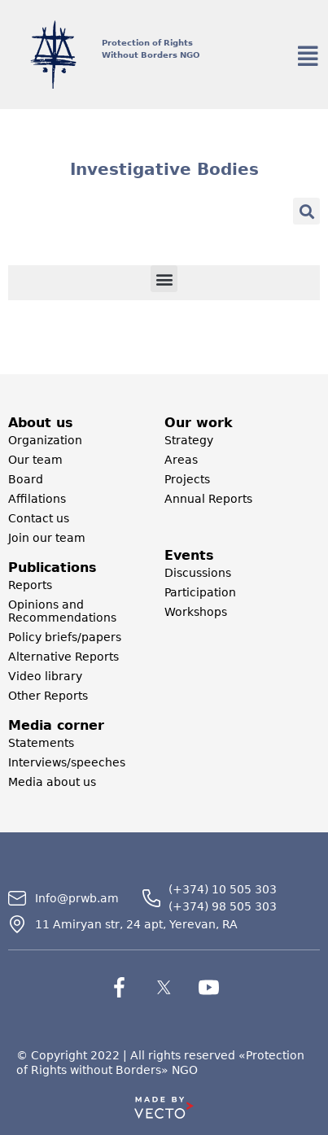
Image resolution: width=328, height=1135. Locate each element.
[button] (306, 211)
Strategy (188, 440)
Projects (187, 479)
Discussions (197, 572)
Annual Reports (208, 498)
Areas (181, 459)
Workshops (195, 611)
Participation (200, 592)
